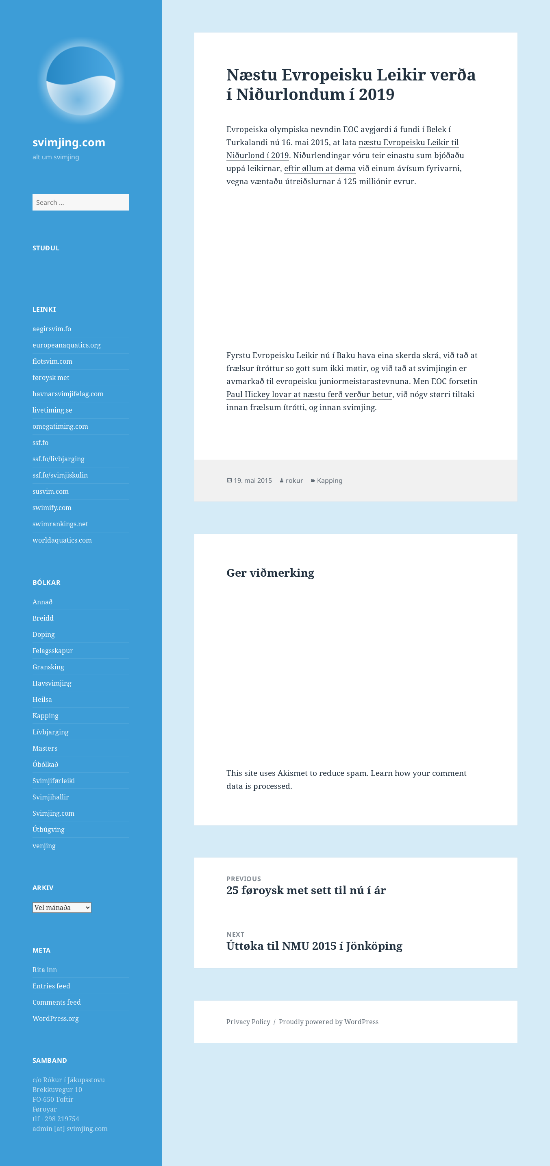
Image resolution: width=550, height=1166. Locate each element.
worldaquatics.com (62, 540)
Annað (42, 601)
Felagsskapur (53, 650)
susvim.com (51, 491)
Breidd (43, 618)
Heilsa (42, 699)
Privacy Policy (248, 1021)
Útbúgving (49, 829)
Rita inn (45, 969)
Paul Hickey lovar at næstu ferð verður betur (309, 394)
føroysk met (51, 377)
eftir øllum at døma (320, 168)
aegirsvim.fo (52, 328)
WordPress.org (56, 1018)
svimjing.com (69, 142)
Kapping (46, 715)
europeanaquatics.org (67, 345)
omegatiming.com (60, 426)
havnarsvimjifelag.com (68, 393)
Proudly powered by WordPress (328, 1021)
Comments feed (57, 1002)
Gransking (48, 666)
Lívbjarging (51, 731)
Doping (44, 634)
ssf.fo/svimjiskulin (60, 475)
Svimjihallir (51, 797)
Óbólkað (45, 764)
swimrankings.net (60, 523)
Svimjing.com (53, 813)
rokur (294, 480)
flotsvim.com (52, 361)
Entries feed (51, 985)
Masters (45, 748)
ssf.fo (40, 442)
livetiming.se (52, 410)
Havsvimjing (52, 683)
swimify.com (52, 507)
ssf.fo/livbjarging (59, 458)
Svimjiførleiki (54, 780)
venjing (44, 845)
